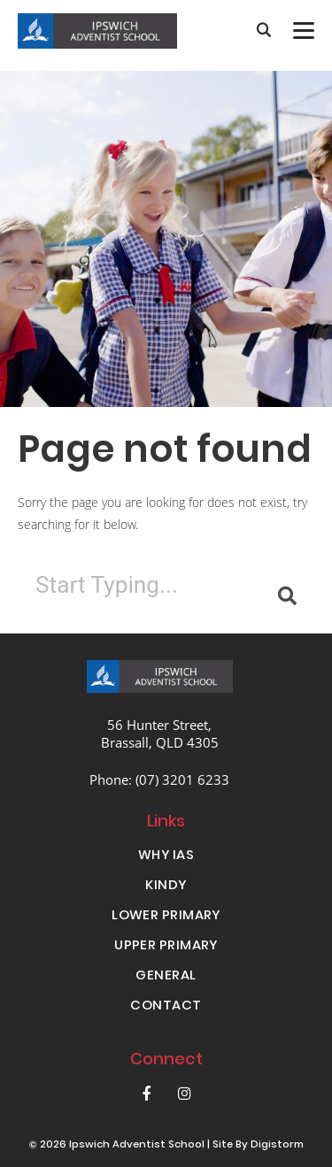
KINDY (165, 886)
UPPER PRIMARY (166, 946)
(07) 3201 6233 (182, 779)
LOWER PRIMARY (166, 916)
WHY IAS (166, 856)
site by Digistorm (258, 1145)
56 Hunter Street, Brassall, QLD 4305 (160, 733)
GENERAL (165, 977)
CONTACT (165, 1007)
